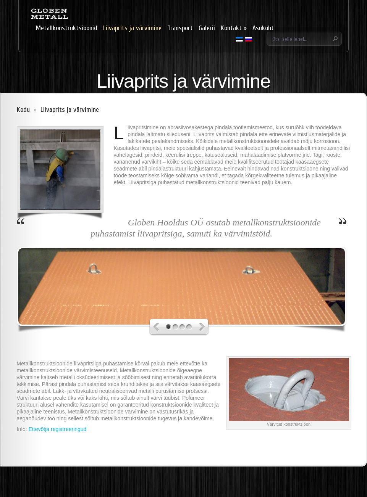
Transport (180, 28)
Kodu (23, 110)
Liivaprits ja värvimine (132, 28)
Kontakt (234, 28)
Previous (160, 327)
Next (199, 327)
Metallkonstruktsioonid (66, 28)
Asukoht (263, 28)
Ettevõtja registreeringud (58, 429)
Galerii (207, 28)
